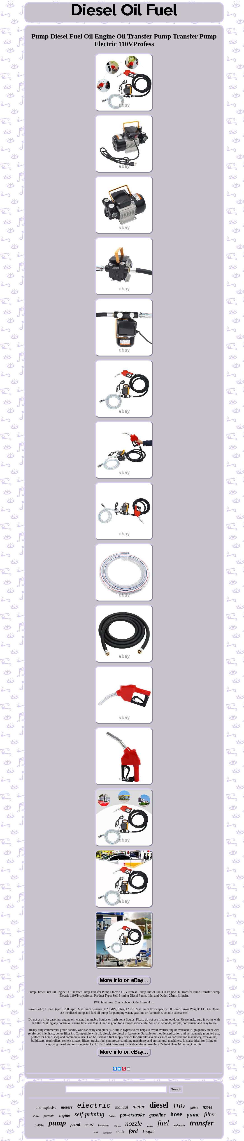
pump (57, 1123)
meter (138, 1106)
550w (36, 1116)
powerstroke (132, 1115)
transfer (202, 1123)
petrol (75, 1125)
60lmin (117, 1126)
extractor (107, 1132)
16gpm (148, 1131)
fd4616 (39, 1125)
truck (120, 1132)
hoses (112, 1116)
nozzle (133, 1123)
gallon (194, 1107)
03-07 (89, 1125)
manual (121, 1107)
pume (193, 1115)
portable (49, 1116)
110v (179, 1105)
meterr (67, 1107)
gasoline (157, 1115)
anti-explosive (46, 1107)
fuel (163, 1123)
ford (133, 1131)
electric (94, 1106)
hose (176, 1114)
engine (64, 1115)
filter (210, 1114)
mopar (149, 1126)
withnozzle (179, 1125)
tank (95, 1132)
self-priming (89, 1114)
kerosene (103, 1125)
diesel (158, 1105)
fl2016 (207, 1107)
